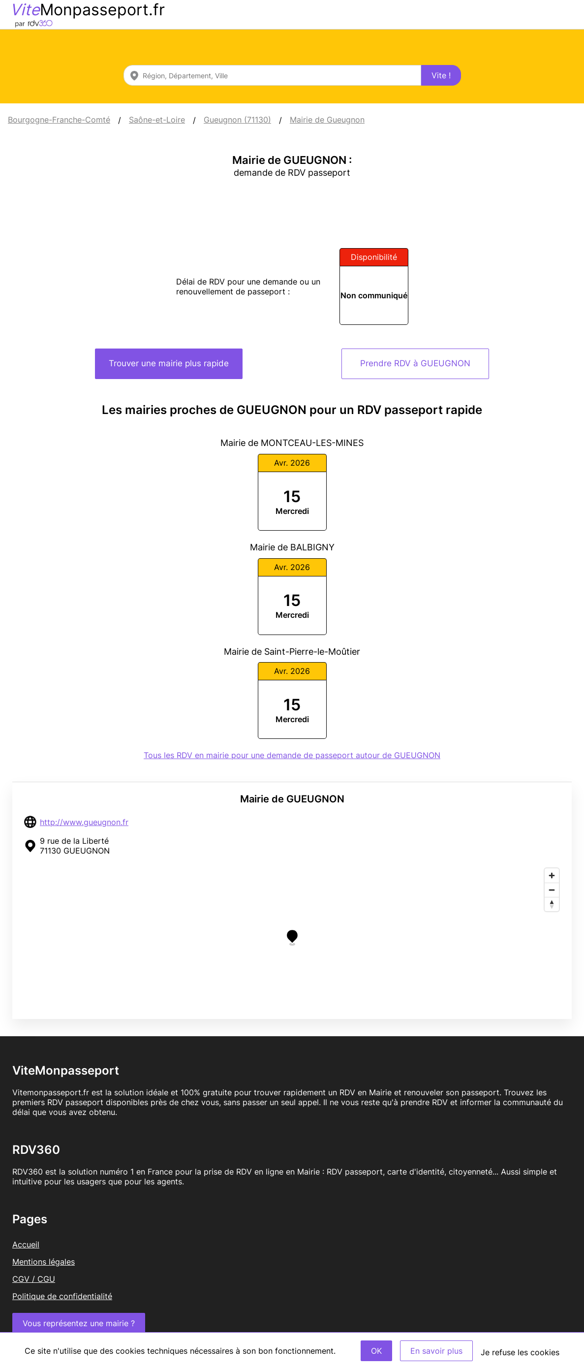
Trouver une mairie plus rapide (169, 363)
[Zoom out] (552, 890)
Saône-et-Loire (157, 120)
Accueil (25, 1244)
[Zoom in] (552, 875)
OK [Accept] (376, 1351)
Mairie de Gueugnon (327, 120)
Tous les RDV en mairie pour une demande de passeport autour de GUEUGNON (292, 755)
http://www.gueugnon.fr (84, 822)
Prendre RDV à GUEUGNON (415, 363)
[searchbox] (272, 75)
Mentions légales (43, 1262)
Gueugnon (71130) (237, 120)
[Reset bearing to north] (552, 904)
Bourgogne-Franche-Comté (59, 120)
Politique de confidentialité (62, 1296)
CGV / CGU (33, 1279)
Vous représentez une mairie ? (79, 1323)
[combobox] (272, 75)
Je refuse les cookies (520, 1352)
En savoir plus (436, 1351)
